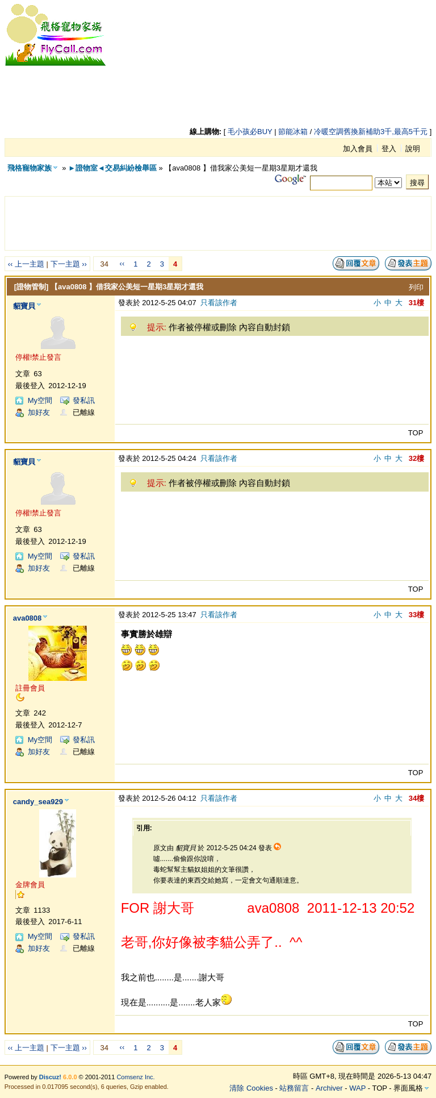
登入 (389, 148)
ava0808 (27, 618)
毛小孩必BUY (250, 131)
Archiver (329, 1088)
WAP (357, 1088)
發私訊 (84, 400)
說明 (412, 148)
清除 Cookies (251, 1088)
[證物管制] (31, 286)
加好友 (39, 412)
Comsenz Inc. (135, 1077)
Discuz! (50, 1077)
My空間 (40, 400)
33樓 (416, 614)
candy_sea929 (38, 801)
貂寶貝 (24, 306)
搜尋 (417, 182)
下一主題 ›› (69, 264)
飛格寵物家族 (29, 168)
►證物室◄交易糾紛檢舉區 (112, 168)
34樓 (416, 798)
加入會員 (357, 148)
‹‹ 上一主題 (26, 264)
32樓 (416, 458)
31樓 (416, 302)
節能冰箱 (293, 131)
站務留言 (294, 1088)
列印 (416, 287)
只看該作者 (218, 302)
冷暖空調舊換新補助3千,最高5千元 (370, 131)
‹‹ (122, 263)
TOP (416, 433)
